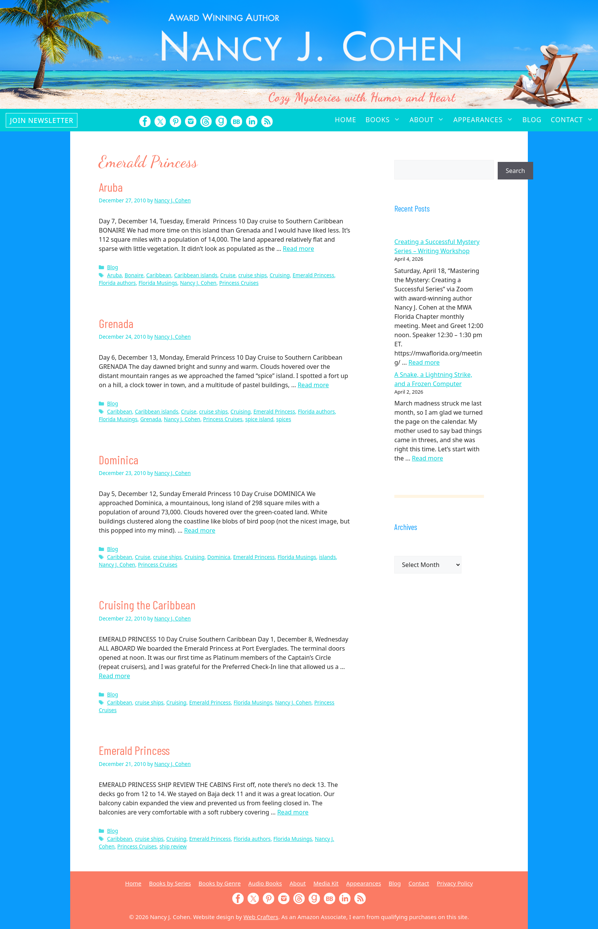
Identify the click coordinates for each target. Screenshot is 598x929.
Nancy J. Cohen (198, 282)
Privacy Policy (455, 883)
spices (283, 419)
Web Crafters (260, 917)
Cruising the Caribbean (147, 604)
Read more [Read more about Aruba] (298, 248)
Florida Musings (157, 282)
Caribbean (158, 275)
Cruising (280, 275)
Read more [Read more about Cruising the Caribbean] (114, 676)
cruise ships (252, 275)
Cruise (227, 275)
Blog (532, 119)
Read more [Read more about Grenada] (313, 385)
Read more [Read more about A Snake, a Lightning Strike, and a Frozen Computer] (427, 458)
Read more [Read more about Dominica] (199, 530)
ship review (173, 846)
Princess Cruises (239, 282)
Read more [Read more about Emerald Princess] (293, 812)
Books (385, 119)
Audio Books (265, 883)
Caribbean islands (195, 275)
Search (515, 170)
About (429, 119)
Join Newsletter (41, 120)
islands (327, 557)
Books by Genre (220, 883)
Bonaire (134, 275)
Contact (574, 119)
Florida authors (117, 282)
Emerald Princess (313, 275)
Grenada (116, 323)
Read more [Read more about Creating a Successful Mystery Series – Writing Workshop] (424, 362)
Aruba (111, 186)
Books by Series (170, 883)
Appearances (485, 119)
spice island (259, 419)
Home (345, 119)
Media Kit (326, 883)
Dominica (118, 459)
